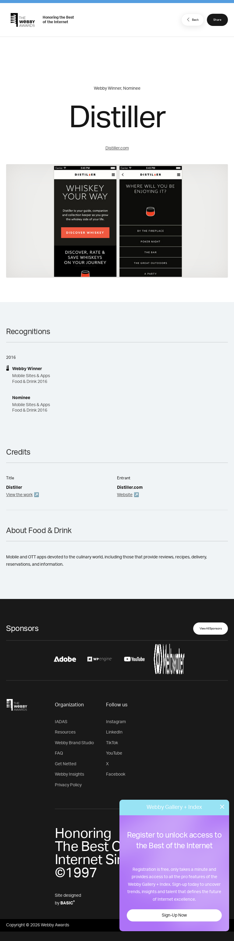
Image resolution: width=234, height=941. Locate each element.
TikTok (112, 743)
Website (125, 495)
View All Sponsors (211, 628)
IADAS (61, 722)
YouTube (114, 753)
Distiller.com (117, 148)
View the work (19, 495)
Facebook (115, 774)
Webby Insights (69, 774)
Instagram (116, 722)
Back (192, 19)
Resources (65, 732)
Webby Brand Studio (74, 743)
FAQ (59, 753)
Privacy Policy (68, 785)
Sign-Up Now (174, 915)
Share (217, 19)
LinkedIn (114, 732)
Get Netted (65, 764)
